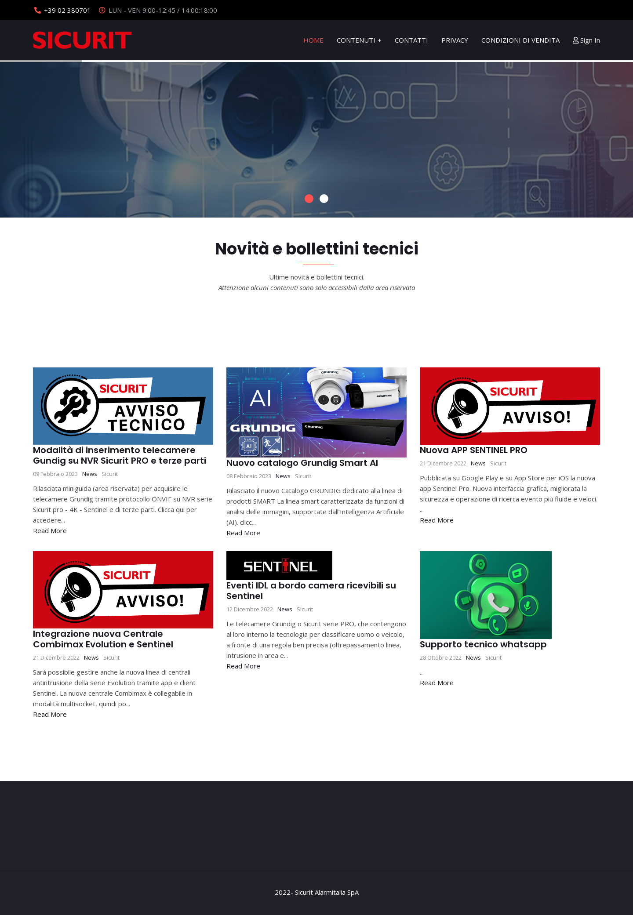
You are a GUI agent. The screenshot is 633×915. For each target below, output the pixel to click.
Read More (50, 530)
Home (313, 40)
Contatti (411, 40)
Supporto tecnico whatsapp (483, 644)
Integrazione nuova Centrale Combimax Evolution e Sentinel (103, 639)
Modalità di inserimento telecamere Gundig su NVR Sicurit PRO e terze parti (119, 455)
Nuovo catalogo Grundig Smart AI (302, 463)
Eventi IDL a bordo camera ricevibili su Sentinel (311, 590)
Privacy (454, 40)
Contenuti (356, 40)
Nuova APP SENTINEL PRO (474, 450)
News (89, 474)
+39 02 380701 (67, 10)
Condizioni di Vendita (520, 40)
